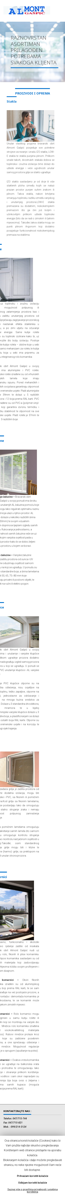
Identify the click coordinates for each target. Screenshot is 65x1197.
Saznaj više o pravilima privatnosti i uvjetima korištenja (32, 1190)
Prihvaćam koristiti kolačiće (32, 1176)
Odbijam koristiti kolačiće (32, 1182)
